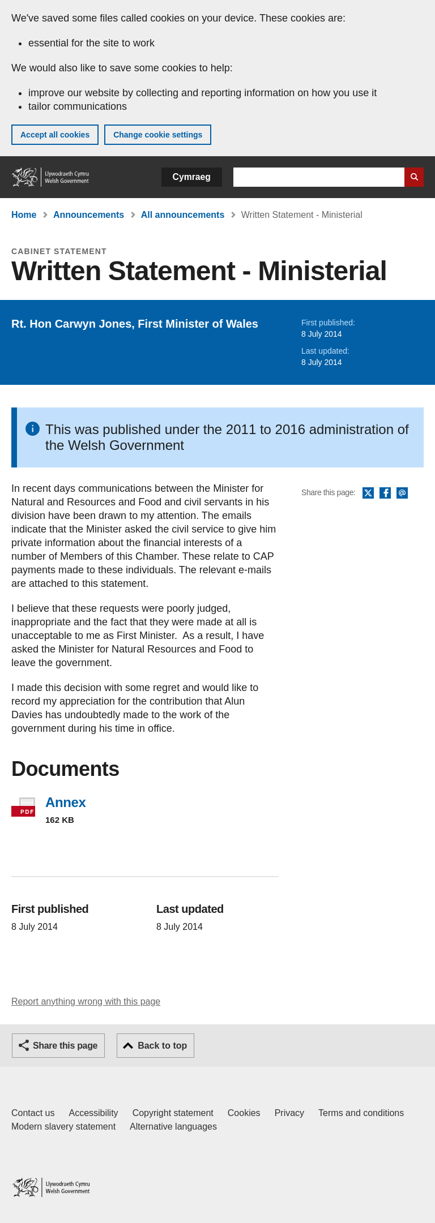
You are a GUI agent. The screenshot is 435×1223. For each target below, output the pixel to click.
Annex (65, 802)
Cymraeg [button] (192, 177)
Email (402, 493)
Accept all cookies (54, 134)
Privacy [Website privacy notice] (289, 1113)
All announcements (183, 215)
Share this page (65, 1045)
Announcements (88, 215)
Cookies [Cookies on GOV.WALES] (244, 1113)
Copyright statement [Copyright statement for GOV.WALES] (173, 1113)
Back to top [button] (162, 1045)
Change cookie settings (157, 134)
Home (23, 215)
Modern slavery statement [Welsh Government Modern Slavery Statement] (63, 1126)
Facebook (385, 493)
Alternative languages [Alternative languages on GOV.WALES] (173, 1126)
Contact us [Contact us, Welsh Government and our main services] (32, 1113)
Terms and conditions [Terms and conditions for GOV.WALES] (361, 1113)
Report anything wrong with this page (85, 1001)
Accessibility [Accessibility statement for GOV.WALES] (93, 1113)
